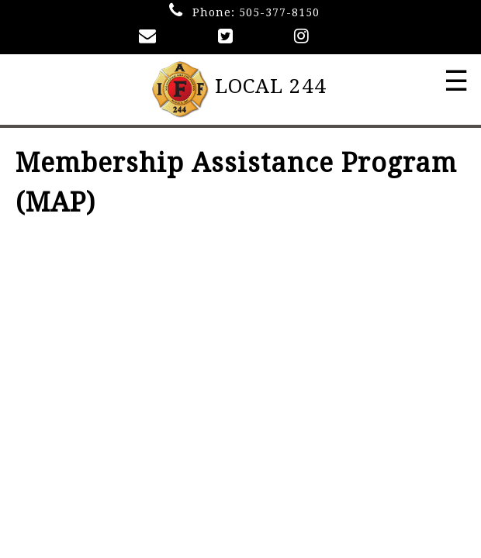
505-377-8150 (279, 12)
